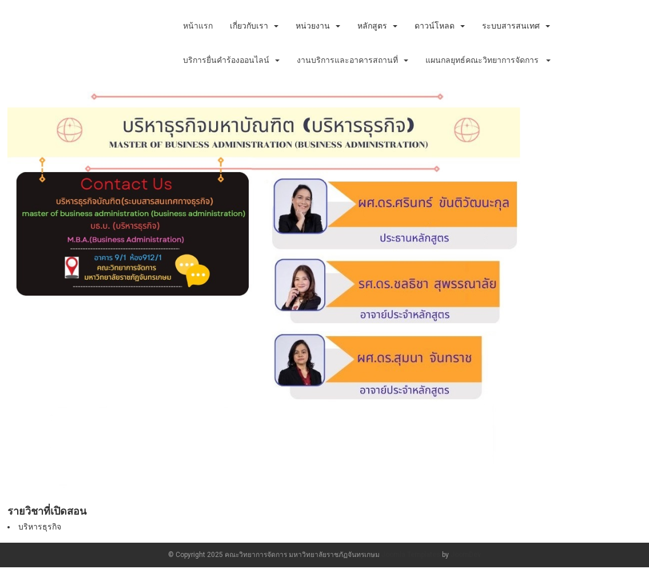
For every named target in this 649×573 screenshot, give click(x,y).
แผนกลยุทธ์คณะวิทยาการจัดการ (488, 60)
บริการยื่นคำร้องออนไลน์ (231, 60)
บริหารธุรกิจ (39, 526)
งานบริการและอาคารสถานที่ (352, 60)
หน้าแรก (198, 25)
